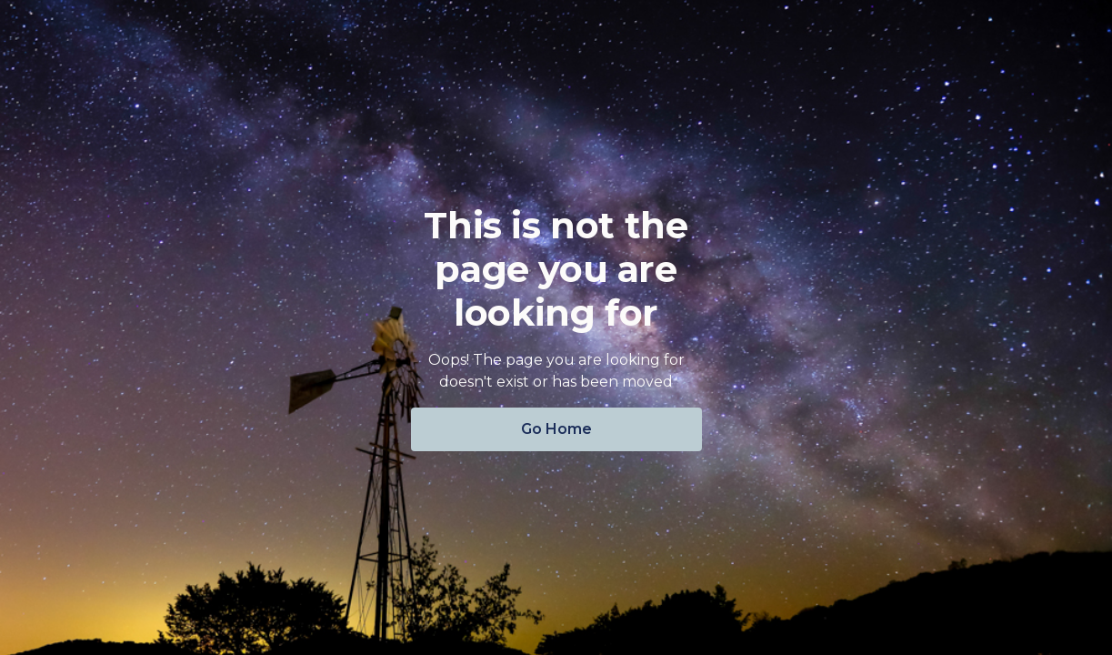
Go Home (556, 429)
